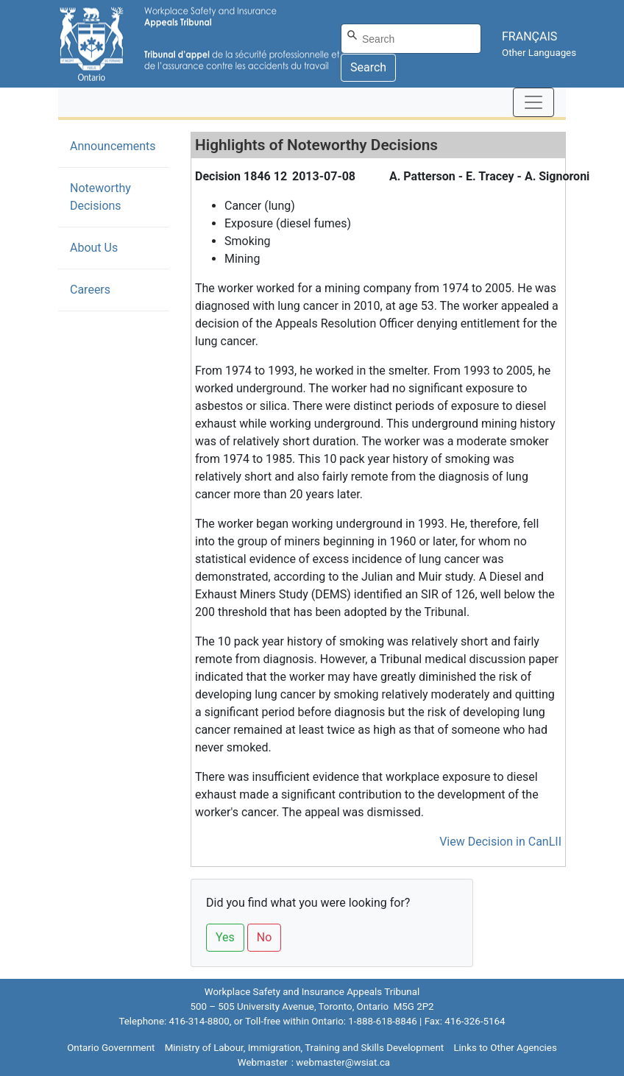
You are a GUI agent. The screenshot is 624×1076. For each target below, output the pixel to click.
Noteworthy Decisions (118, 197)
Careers (90, 290)
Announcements (113, 146)
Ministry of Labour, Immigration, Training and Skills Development (304, 1047)
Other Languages (539, 52)
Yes (225, 937)
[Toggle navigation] (533, 102)
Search (368, 67)
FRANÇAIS (529, 36)
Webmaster (263, 1062)
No (264, 937)
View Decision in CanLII (500, 842)
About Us (94, 248)
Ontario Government (111, 1047)
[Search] (411, 39)
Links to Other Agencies (504, 1047)
